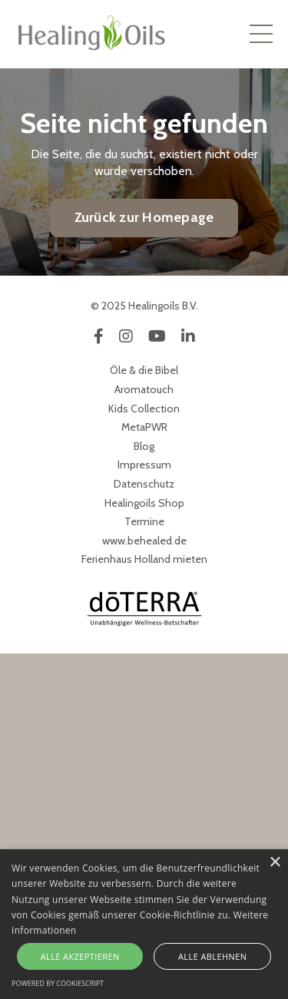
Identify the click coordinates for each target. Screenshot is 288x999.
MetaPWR (144, 427)
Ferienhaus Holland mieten (144, 559)
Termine (144, 521)
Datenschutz (144, 484)
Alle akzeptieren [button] (80, 956)
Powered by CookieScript (58, 983)
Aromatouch (144, 389)
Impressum (144, 464)
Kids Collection (144, 408)
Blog (144, 446)
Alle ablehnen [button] (212, 956)
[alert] (144, 924)
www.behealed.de (144, 540)
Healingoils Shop (144, 503)
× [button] (274, 862)
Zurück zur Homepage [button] (144, 217)
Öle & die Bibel (144, 370)
